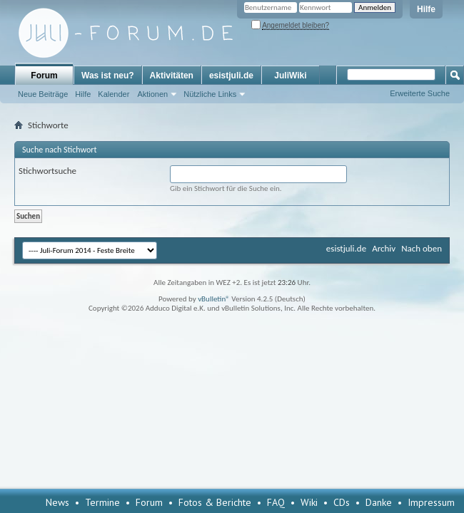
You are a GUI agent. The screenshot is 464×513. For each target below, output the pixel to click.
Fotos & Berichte (214, 502)
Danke (378, 502)
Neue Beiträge (43, 94)
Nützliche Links (209, 94)
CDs (341, 502)
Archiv (383, 248)
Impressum (431, 502)
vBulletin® (214, 299)
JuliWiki (290, 76)
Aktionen (152, 94)
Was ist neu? (107, 76)
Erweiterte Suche (420, 93)
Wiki (309, 502)
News (57, 502)
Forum (44, 76)
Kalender (113, 94)
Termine (102, 502)
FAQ (276, 502)
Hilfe (426, 9)
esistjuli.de (231, 76)
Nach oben (421, 248)
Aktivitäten (171, 76)
